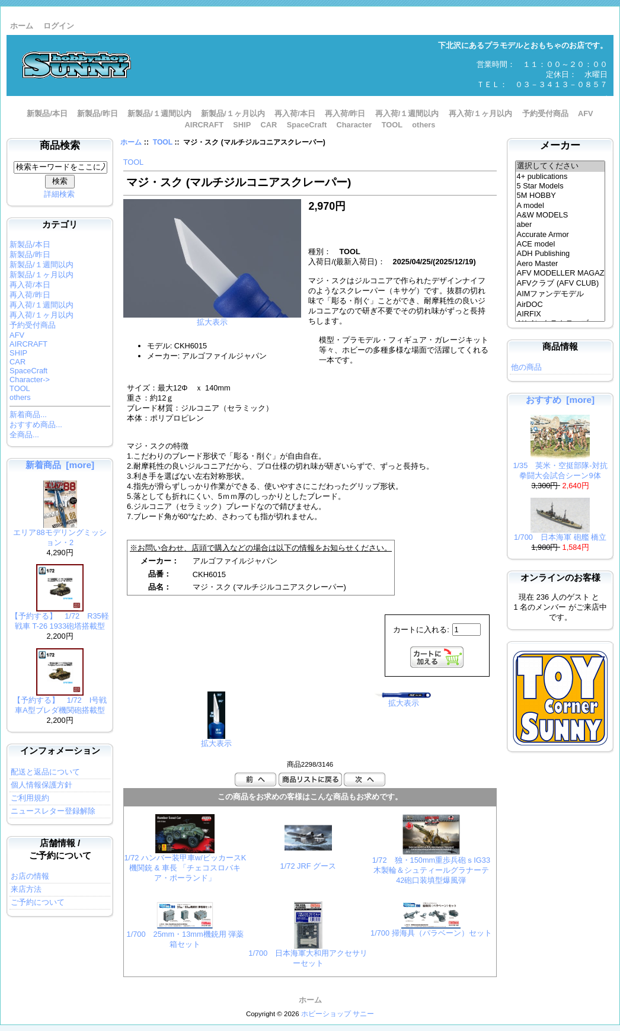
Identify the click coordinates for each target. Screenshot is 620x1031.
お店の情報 (30, 876)
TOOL (162, 142)
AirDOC (560, 304)
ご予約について (38, 902)
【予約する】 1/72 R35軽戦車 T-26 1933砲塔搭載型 (59, 617)
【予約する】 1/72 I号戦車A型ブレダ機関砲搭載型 (60, 702)
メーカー (560, 145)
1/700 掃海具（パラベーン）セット (431, 932)
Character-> (29, 379)
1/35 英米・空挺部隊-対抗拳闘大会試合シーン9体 (560, 467)
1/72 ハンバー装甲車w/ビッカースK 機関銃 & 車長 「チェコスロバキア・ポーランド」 (185, 867)
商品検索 (60, 145)
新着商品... (28, 414)
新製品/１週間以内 (159, 113)
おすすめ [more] (560, 400)
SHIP (242, 124)
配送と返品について (45, 771)
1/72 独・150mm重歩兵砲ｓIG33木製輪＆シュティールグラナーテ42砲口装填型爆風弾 (431, 870)
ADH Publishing (560, 253)
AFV (585, 113)
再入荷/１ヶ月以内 (481, 113)
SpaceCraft (307, 124)
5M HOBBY (560, 195)
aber (560, 224)
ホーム (21, 25)
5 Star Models (560, 186)
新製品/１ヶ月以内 (233, 113)
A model (560, 205)
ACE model (560, 244)
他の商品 (526, 367)
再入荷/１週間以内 (407, 113)
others (423, 124)
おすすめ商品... (35, 424)
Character (354, 124)
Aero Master (560, 263)
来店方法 (26, 889)
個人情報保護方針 (41, 784)
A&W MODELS (560, 215)
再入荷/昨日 (345, 113)
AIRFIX (560, 314)
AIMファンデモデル (560, 294)
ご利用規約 (30, 797)
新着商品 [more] (59, 465)
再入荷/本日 (294, 113)
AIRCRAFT (204, 124)
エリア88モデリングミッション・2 (59, 534)
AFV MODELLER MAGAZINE (560, 273)
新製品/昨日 (97, 113)
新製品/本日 (47, 113)
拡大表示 (216, 740)
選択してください (560, 166)
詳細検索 (59, 194)
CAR (269, 124)
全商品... (24, 434)
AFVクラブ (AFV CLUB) (560, 283)
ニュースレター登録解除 (53, 810)
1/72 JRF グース (308, 866)
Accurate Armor (560, 234)
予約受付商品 (545, 113)
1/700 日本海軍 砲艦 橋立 (560, 534)
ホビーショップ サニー (337, 1013)
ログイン (58, 25)
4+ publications (560, 176)
